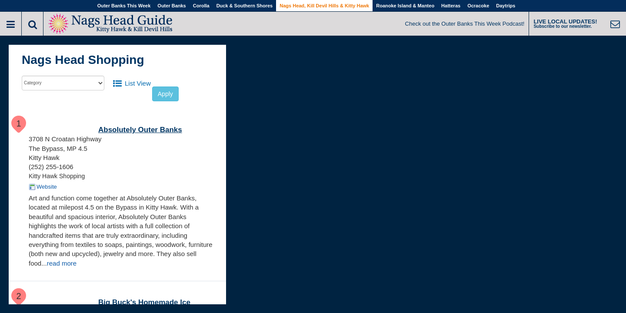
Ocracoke (478, 5)
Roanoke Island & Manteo (405, 5)
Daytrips (505, 5)
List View (138, 83)
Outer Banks (171, 5)
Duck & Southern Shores (244, 5)
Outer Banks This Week (124, 5)
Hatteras (450, 5)
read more (62, 263)
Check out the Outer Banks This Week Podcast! (465, 23)
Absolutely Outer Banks (140, 130)
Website (47, 186)
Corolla (201, 5)
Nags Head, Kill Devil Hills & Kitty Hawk (324, 5)
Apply (165, 93)
